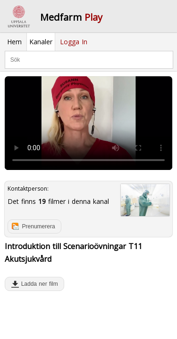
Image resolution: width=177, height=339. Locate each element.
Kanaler (40, 41)
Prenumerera (38, 226)
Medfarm (71, 17)
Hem (14, 41)
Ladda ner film (37, 284)
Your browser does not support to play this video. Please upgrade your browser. (88, 123)
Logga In (73, 41)
